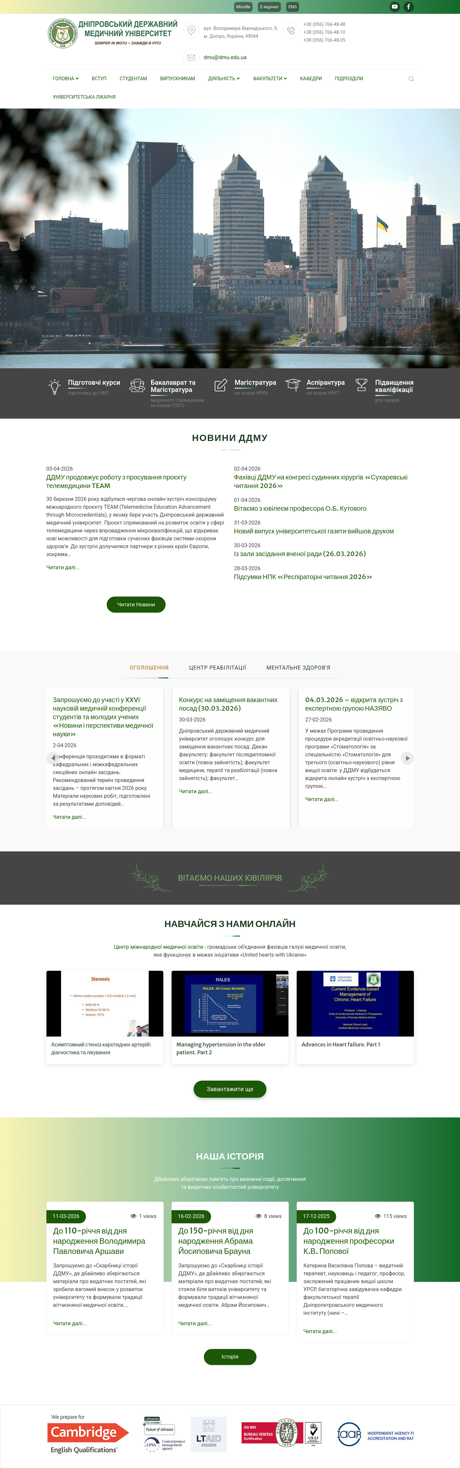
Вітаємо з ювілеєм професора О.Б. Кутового (300, 508)
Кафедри (311, 78)
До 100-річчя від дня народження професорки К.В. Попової (349, 1241)
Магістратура (255, 382)
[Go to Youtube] (395, 7)
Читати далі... (63, 567)
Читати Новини (136, 604)
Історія (230, 1357)
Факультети (270, 78)
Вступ (99, 78)
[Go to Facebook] (408, 7)
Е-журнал (269, 6)
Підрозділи (349, 78)
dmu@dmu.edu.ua (224, 57)
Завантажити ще (230, 1089)
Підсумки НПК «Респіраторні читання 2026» (303, 577)
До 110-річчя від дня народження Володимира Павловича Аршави (99, 1241)
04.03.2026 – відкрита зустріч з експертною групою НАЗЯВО (354, 704)
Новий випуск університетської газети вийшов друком (314, 531)
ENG (292, 6)
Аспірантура (326, 382)
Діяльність (224, 78)
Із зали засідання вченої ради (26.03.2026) (300, 554)
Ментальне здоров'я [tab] (299, 668)
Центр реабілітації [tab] (217, 668)
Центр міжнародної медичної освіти (158, 947)
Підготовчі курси (94, 382)
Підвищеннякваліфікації (394, 386)
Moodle (243, 6)
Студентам (133, 78)
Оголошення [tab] (149, 668)
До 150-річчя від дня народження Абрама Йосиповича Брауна (216, 1241)
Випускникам (177, 78)
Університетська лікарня (84, 97)
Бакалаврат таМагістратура (173, 386)
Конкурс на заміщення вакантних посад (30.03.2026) (228, 704)
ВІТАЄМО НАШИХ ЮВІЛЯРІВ (230, 878)
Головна (66, 78)
